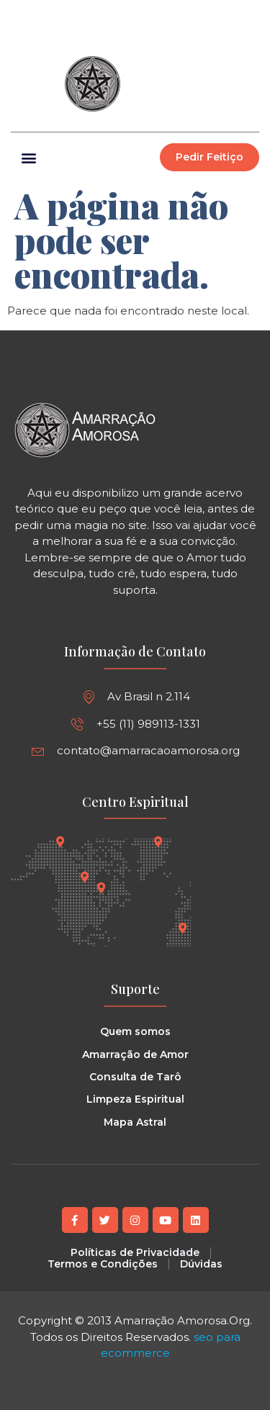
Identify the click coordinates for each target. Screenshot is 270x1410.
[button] (247, 15)
